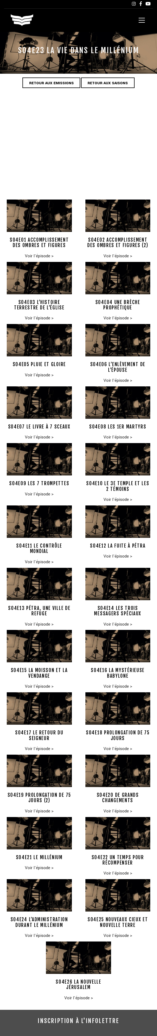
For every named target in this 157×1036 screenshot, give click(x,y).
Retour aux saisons (108, 83)
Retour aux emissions (51, 83)
